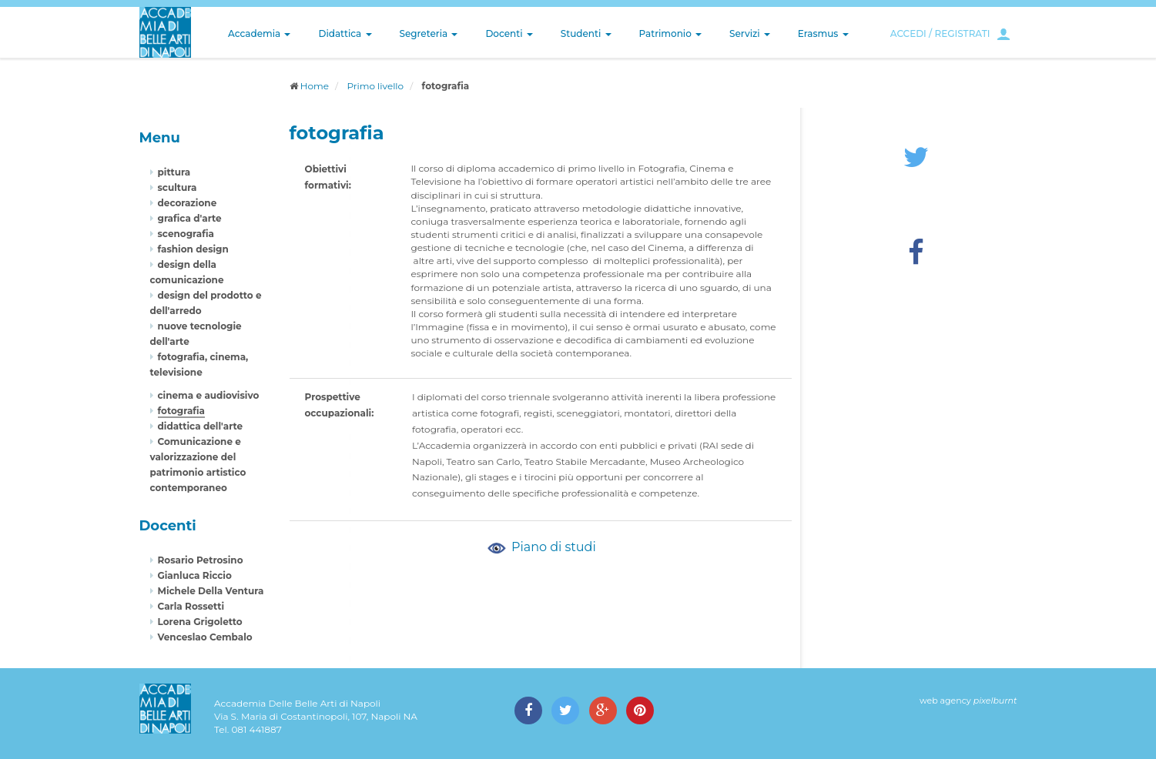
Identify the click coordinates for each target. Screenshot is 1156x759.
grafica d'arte (190, 218)
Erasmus (823, 33)
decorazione (187, 203)
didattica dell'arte (200, 426)
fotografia (182, 410)
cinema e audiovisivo (209, 395)
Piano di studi (540, 547)
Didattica (344, 33)
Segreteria (429, 33)
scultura (177, 187)
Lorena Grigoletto (200, 621)
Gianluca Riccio (195, 575)
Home (314, 86)
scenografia (186, 233)
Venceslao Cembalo (205, 637)
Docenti (508, 33)
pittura (174, 172)
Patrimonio (670, 33)
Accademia (259, 33)
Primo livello (375, 86)
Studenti (586, 33)
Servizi (749, 33)
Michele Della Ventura (211, 591)
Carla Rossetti (191, 606)
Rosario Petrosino (200, 560)
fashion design (193, 249)
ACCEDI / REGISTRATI (940, 33)
